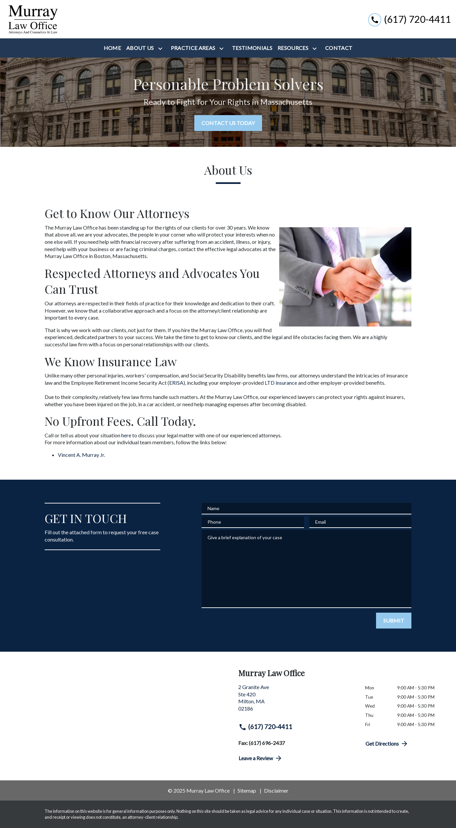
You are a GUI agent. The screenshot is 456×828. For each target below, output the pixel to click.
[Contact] (339, 48)
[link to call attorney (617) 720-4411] (409, 19)
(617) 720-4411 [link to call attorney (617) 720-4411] (265, 727)
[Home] (112, 48)
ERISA (176, 382)
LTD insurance (281, 382)
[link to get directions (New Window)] (296, 700)
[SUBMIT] (393, 621)
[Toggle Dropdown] (161, 48)
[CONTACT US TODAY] (228, 123)
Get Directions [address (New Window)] (386, 744)
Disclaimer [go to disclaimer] (276, 790)
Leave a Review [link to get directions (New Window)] (261, 758)
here (126, 435)
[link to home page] (32, 19)
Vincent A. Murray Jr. (81, 455)
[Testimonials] (252, 48)
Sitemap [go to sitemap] (247, 790)
